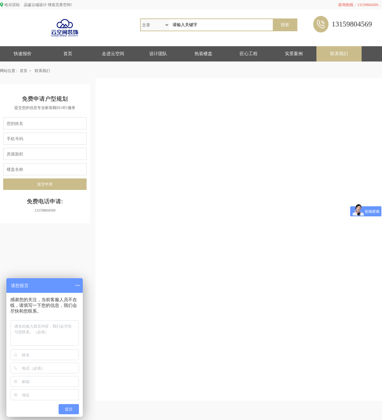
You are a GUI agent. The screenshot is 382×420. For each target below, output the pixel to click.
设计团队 (158, 53)
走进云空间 (113, 53)
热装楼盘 (203, 53)
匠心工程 (249, 53)
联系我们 (339, 53)
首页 (67, 53)
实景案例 (294, 53)
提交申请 (45, 184)
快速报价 (23, 53)
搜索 (285, 24)
